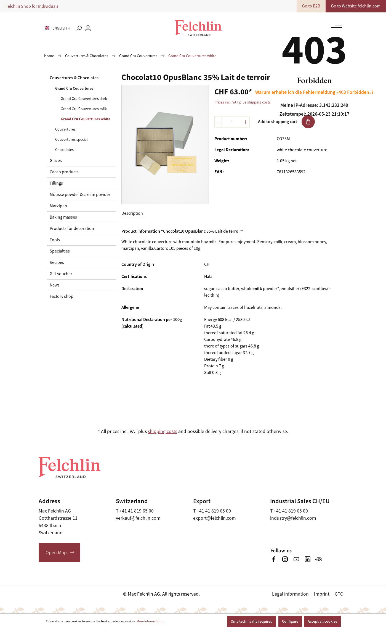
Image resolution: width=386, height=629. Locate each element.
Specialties (60, 251)
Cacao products (64, 172)
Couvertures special (71, 139)
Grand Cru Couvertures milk (84, 108)
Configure (290, 621)
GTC (339, 594)
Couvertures (65, 129)
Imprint (321, 594)
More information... (150, 621)
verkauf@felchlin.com (138, 518)
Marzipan (58, 206)
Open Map (56, 553)
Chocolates (64, 149)
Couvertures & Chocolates (74, 78)
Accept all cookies (322, 621)
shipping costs (162, 431)
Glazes (56, 160)
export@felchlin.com (214, 518)
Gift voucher (61, 274)
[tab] (132, 213)
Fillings (56, 183)
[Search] (79, 28)
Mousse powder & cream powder (80, 194)
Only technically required (252, 621)
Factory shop (61, 296)
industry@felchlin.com (293, 518)
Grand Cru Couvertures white (85, 118)
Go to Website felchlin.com (355, 6)
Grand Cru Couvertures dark (84, 98)
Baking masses (63, 217)
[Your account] (88, 28)
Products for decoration (72, 228)
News (55, 285)
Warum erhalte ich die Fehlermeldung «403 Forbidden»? (314, 92)
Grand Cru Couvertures (74, 88)
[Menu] (335, 27)
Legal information (290, 594)
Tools (55, 240)
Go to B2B (311, 6)
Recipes (57, 262)
